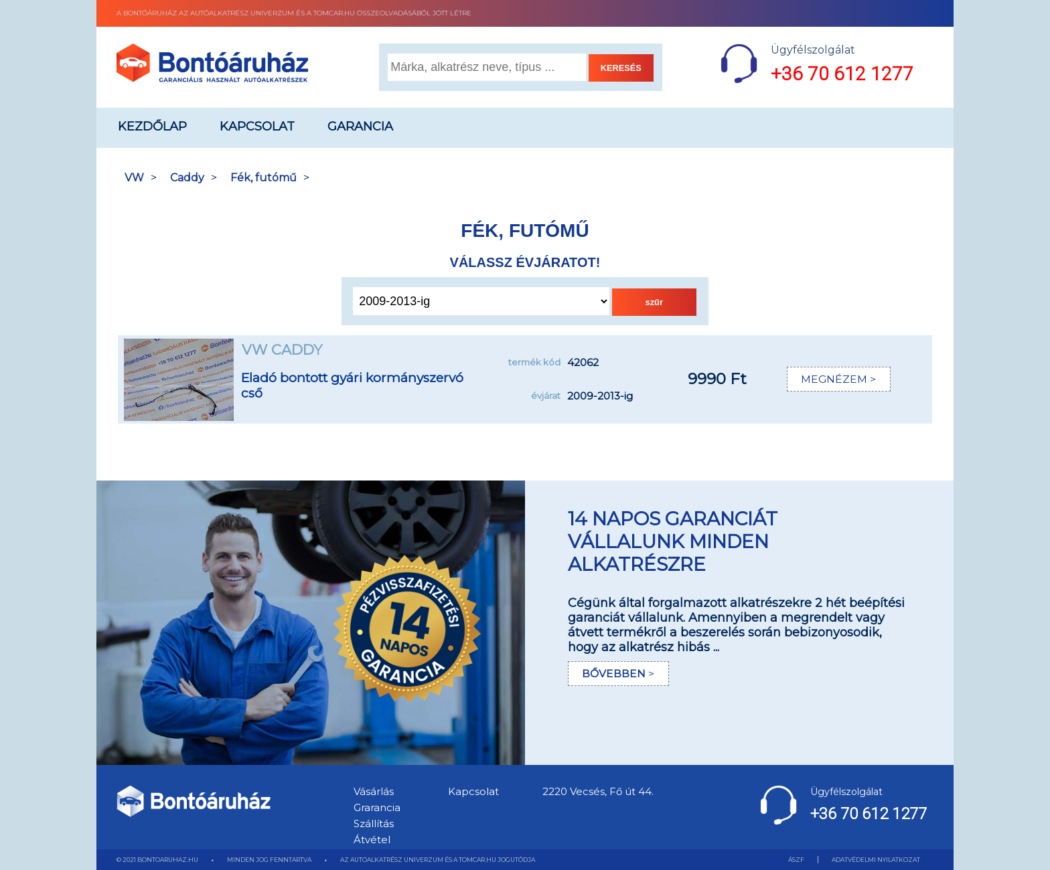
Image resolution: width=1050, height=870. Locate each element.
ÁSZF (796, 859)
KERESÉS (621, 68)
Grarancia (377, 807)
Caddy (187, 177)
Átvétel (372, 839)
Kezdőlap (152, 126)
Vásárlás (374, 791)
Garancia (360, 126)
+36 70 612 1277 (842, 74)
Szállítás (374, 823)
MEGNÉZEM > (838, 379)
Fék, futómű (263, 177)
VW (134, 177)
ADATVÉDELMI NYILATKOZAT (876, 859)
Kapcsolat (257, 126)
